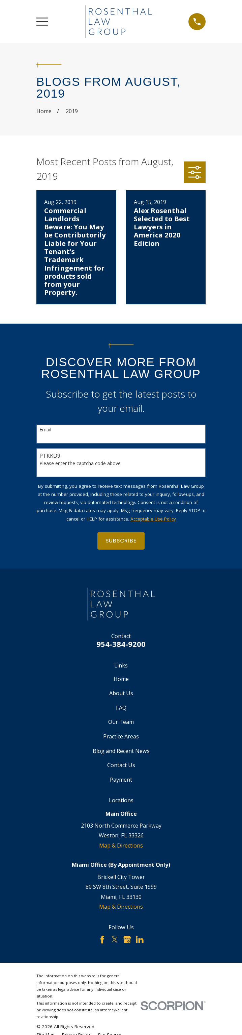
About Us (121, 693)
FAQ (121, 707)
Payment (121, 779)
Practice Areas (121, 736)
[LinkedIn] (140, 939)
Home (121, 679)
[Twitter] (115, 939)
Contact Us (121, 765)
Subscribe (120, 541)
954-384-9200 (121, 644)
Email (45, 430)
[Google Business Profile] (127, 939)
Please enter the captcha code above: (80, 463)
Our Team (121, 722)
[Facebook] (102, 939)
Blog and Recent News (121, 751)
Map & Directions (121, 845)
